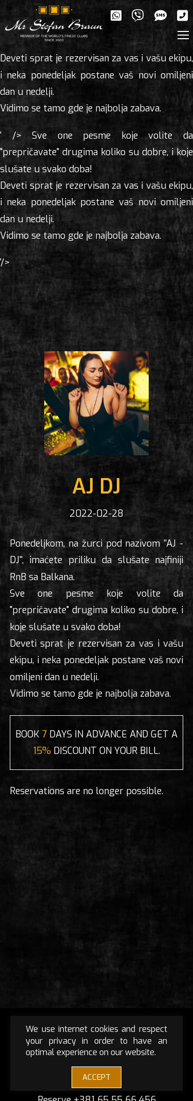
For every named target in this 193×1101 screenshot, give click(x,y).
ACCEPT (96, 1077)
